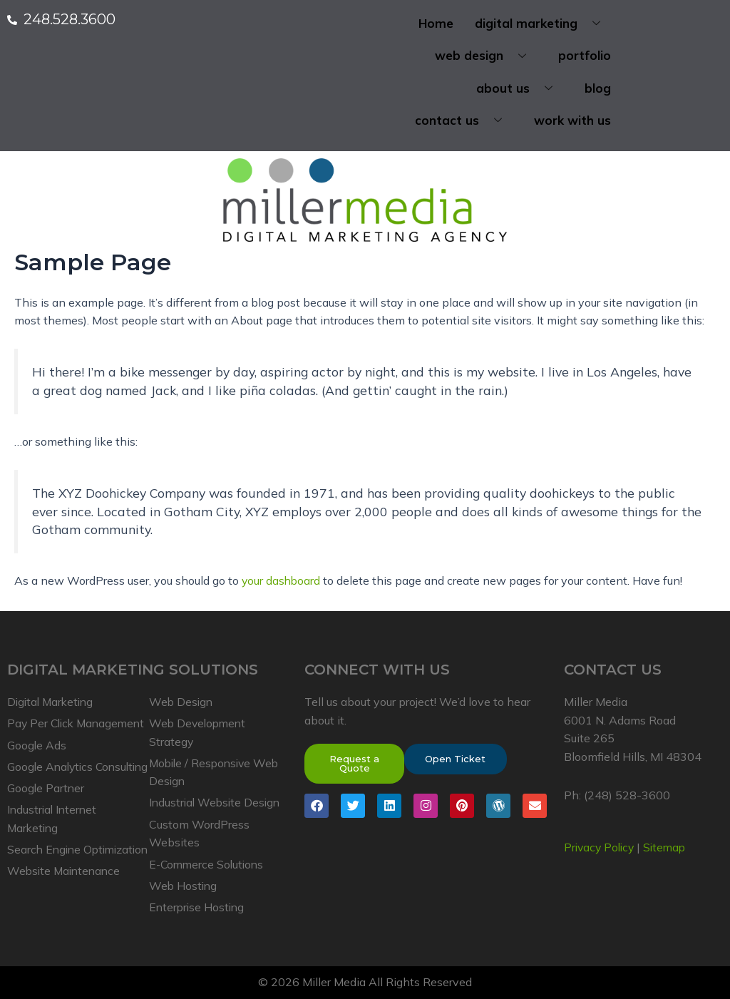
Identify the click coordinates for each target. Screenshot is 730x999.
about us (519, 88)
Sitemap (669, 826)
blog (598, 88)
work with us (572, 120)
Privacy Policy (601, 826)
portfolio (584, 55)
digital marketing (543, 23)
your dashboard (282, 581)
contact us (464, 120)
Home (435, 23)
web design (486, 55)
